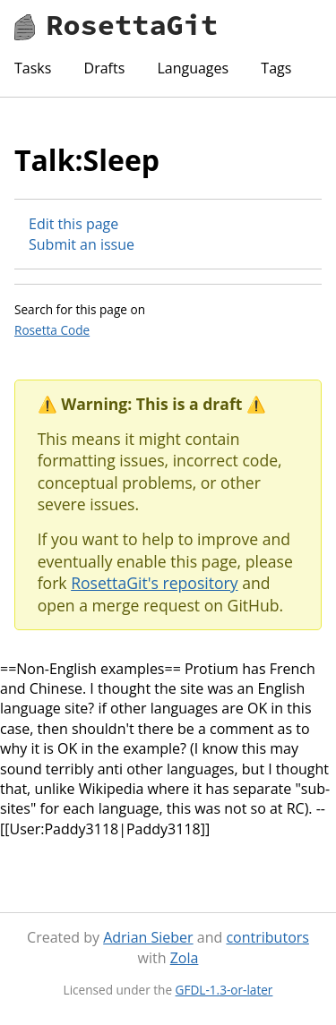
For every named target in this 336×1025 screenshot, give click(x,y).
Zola (184, 958)
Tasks (32, 68)
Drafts (104, 68)
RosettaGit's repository (154, 583)
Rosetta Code (52, 329)
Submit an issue (81, 244)
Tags (276, 68)
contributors (267, 937)
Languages (192, 68)
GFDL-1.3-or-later (224, 989)
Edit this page (73, 224)
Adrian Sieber (148, 937)
